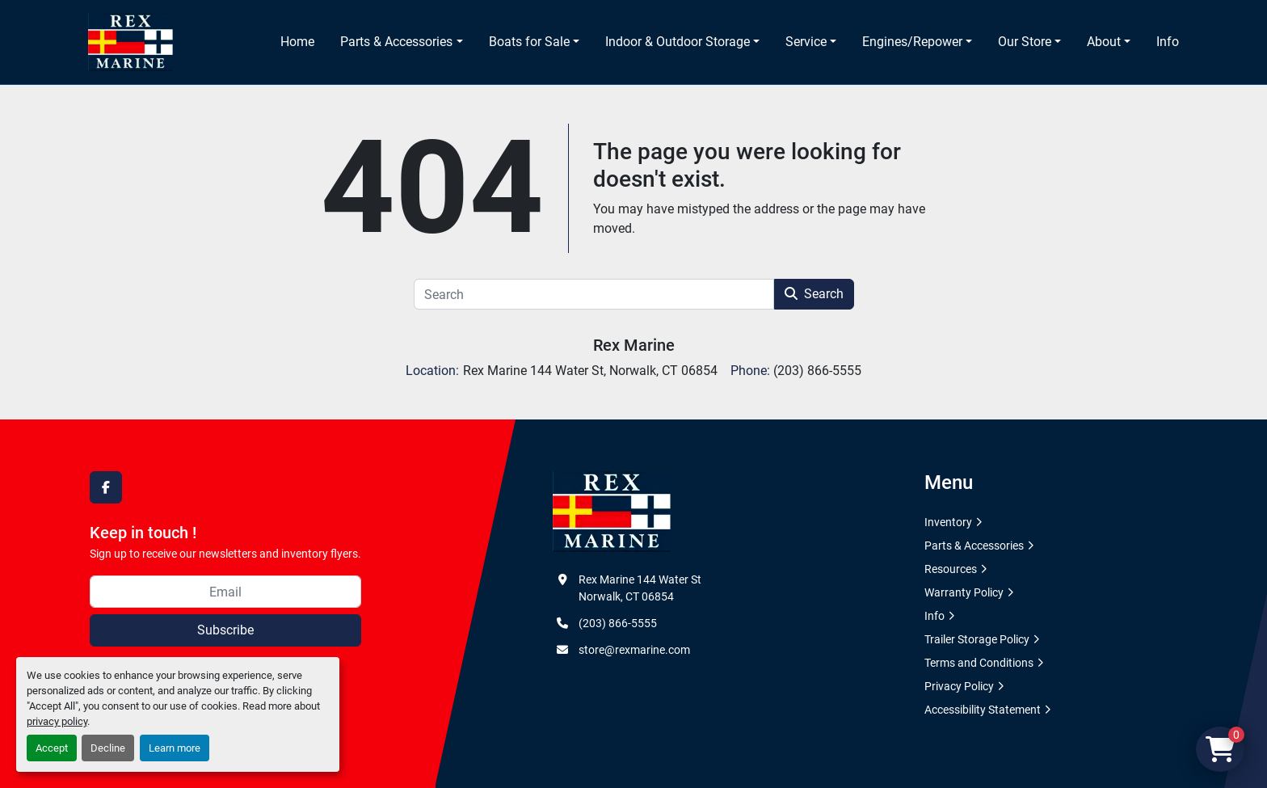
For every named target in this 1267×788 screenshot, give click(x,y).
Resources (950, 569)
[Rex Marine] (612, 510)
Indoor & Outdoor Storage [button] (677, 41)
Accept (52, 748)
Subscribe (225, 630)
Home (297, 41)
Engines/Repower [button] (912, 41)
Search (814, 293)
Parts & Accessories (396, 41)
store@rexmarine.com (634, 649)
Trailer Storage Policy (976, 639)
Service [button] (806, 41)
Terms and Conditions (978, 662)
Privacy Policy (959, 686)
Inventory (948, 522)
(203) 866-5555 (618, 623)
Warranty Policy (964, 592)
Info (1167, 41)
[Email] (225, 591)
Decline (107, 748)
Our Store (1024, 41)
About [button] (1104, 41)
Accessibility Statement (982, 709)
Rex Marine (634, 345)
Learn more (174, 748)
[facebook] (106, 487)
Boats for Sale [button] (529, 41)
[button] (401, 42)
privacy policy (57, 721)
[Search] (594, 294)
